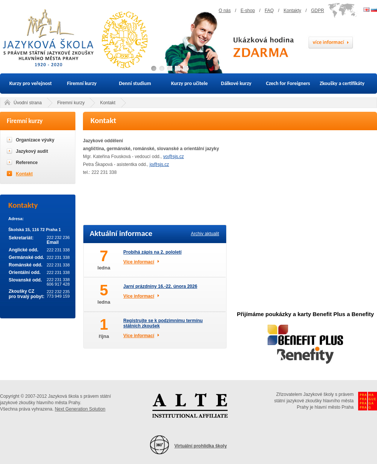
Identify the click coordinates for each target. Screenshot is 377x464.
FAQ (269, 10)
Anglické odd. (23, 250)
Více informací (138, 262)
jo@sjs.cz (159, 164)
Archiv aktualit (205, 233)
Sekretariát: (21, 237)
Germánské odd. (26, 257)
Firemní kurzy (82, 83)
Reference (27, 162)
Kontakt (107, 102)
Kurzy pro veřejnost (30, 83)
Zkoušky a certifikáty (342, 83)
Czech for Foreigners (288, 83)
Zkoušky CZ (21, 291)
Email (53, 242)
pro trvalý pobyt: (26, 296)
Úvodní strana (28, 102)
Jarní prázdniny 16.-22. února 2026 (160, 286)
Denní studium (135, 83)
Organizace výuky (35, 140)
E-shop (248, 10)
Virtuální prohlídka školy (200, 446)
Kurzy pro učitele (189, 83)
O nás (225, 10)
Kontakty (292, 10)
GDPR (317, 10)
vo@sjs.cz (173, 156)
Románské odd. (25, 265)
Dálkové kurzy (236, 83)
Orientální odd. (25, 272)
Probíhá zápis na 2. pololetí (152, 252)
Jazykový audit (32, 151)
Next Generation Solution (80, 409)
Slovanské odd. (25, 280)
